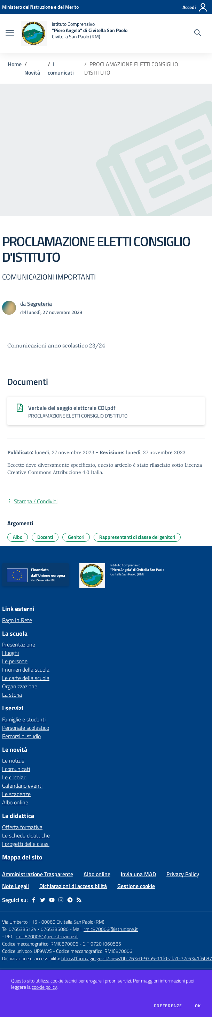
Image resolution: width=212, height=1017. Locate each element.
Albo (17, 537)
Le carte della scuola (25, 678)
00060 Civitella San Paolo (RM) (72, 921)
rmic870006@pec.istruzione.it (47, 936)
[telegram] (70, 900)
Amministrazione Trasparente (37, 874)
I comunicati (61, 68)
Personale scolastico (25, 728)
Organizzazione (19, 686)
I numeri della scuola (25, 669)
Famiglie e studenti (24, 719)
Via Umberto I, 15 (19, 921)
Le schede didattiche (26, 835)
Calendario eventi (22, 785)
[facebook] (34, 900)
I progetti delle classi (25, 844)
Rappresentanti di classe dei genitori (137, 537)
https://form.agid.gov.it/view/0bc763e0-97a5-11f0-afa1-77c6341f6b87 (136, 958)
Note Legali (15, 886)
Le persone (15, 661)
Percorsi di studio (21, 736)
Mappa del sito (22, 857)
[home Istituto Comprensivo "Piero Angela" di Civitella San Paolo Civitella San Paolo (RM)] (74, 33)
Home (15, 64)
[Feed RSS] (79, 900)
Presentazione (18, 644)
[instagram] (61, 900)
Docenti (45, 537)
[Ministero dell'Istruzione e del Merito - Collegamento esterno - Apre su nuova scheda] (40, 6)
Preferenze (168, 1006)
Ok (198, 1006)
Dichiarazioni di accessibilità (73, 886)
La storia (12, 694)
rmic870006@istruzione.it (111, 929)
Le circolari (14, 777)
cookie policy (44, 987)
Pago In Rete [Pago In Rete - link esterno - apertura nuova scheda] (17, 620)
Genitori (76, 537)
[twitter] (43, 900)
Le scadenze (16, 794)
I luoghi (10, 653)
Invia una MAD (138, 874)
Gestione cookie (136, 886)
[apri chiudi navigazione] (10, 33)
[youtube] (52, 900)
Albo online (15, 802)
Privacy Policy (182, 874)
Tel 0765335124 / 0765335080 (35, 929)
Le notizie (13, 760)
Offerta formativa (22, 827)
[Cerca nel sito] (197, 33)
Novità (32, 72)
